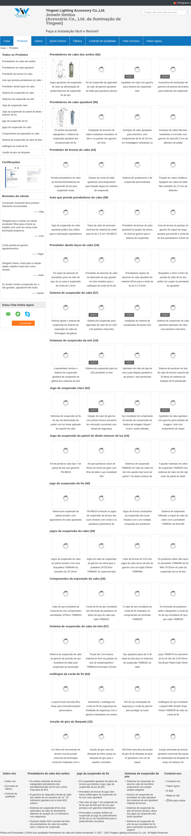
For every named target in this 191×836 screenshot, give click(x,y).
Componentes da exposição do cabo (20, 133)
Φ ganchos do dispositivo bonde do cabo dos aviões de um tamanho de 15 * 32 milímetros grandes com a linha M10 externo (50, 799)
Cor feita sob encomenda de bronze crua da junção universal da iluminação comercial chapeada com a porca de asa (65, 758)
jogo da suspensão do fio (15, 121)
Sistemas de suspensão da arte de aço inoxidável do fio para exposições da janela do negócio (142, 825)
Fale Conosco (131, 41)
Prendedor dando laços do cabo (18, 86)
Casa (7, 41)
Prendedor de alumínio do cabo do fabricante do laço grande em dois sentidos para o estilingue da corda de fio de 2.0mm (101, 281)
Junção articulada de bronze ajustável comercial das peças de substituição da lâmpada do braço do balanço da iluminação (173, 758)
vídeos (39, 41)
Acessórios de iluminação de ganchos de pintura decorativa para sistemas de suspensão (173, 86)
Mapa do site (173, 795)
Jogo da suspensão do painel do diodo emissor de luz (21, 113)
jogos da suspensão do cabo (16, 127)
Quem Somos (58, 41)
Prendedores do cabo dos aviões (19, 61)
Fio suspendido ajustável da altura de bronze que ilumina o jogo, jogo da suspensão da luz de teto (98, 784)
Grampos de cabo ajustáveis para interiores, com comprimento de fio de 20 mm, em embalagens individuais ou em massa (137, 138)
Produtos (22, 41)
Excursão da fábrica (11, 787)
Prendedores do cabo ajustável (18, 67)
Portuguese (183, 3)
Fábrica (77, 41)
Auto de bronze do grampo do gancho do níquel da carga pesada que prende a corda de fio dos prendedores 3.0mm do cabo (173, 234)
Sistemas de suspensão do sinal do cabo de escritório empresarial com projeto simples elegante (140, 785)
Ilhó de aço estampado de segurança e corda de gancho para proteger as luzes (137, 706)
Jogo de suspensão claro (15, 105)
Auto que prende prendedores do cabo (21, 80)
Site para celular (176, 800)
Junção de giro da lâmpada (16, 152)
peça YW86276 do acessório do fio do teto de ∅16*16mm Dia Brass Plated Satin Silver (173, 658)
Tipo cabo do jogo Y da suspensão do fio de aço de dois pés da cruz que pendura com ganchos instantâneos (98, 805)
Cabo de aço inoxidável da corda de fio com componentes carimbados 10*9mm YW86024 (66, 610)
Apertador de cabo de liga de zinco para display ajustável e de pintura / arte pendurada (137, 372)
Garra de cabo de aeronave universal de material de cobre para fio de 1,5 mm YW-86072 (101, 229)
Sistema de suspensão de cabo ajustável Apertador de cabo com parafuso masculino (173, 325)
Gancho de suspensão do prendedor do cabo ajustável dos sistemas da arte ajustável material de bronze (142, 799)
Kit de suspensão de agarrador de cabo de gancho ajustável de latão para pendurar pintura (101, 86)
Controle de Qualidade (102, 41)
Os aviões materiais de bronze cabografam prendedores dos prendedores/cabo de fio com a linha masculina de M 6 (48, 785)
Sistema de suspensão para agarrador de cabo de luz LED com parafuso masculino (101, 325)
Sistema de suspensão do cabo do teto (22, 140)
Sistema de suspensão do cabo (18, 92)
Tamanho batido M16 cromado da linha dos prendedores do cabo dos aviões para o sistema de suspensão (50, 824)
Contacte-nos (173, 781)
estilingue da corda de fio (15, 146)
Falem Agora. (154, 41)
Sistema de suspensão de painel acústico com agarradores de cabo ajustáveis (66, 515)
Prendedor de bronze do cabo (17, 74)
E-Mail (170, 790)
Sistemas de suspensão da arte (18, 99)
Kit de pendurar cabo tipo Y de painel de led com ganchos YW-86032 (65, 467)
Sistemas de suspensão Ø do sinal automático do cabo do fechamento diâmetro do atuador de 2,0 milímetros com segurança (49, 812)
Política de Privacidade (11, 832)
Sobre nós (10, 781)
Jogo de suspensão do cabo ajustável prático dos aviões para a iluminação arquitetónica (66, 229)
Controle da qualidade (11, 795)
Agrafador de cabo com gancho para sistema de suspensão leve (137, 86)
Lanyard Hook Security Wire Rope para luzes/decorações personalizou (65, 706)
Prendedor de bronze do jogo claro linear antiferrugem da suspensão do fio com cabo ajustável (98, 794)
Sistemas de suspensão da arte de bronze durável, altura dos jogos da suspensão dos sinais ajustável (142, 812)
